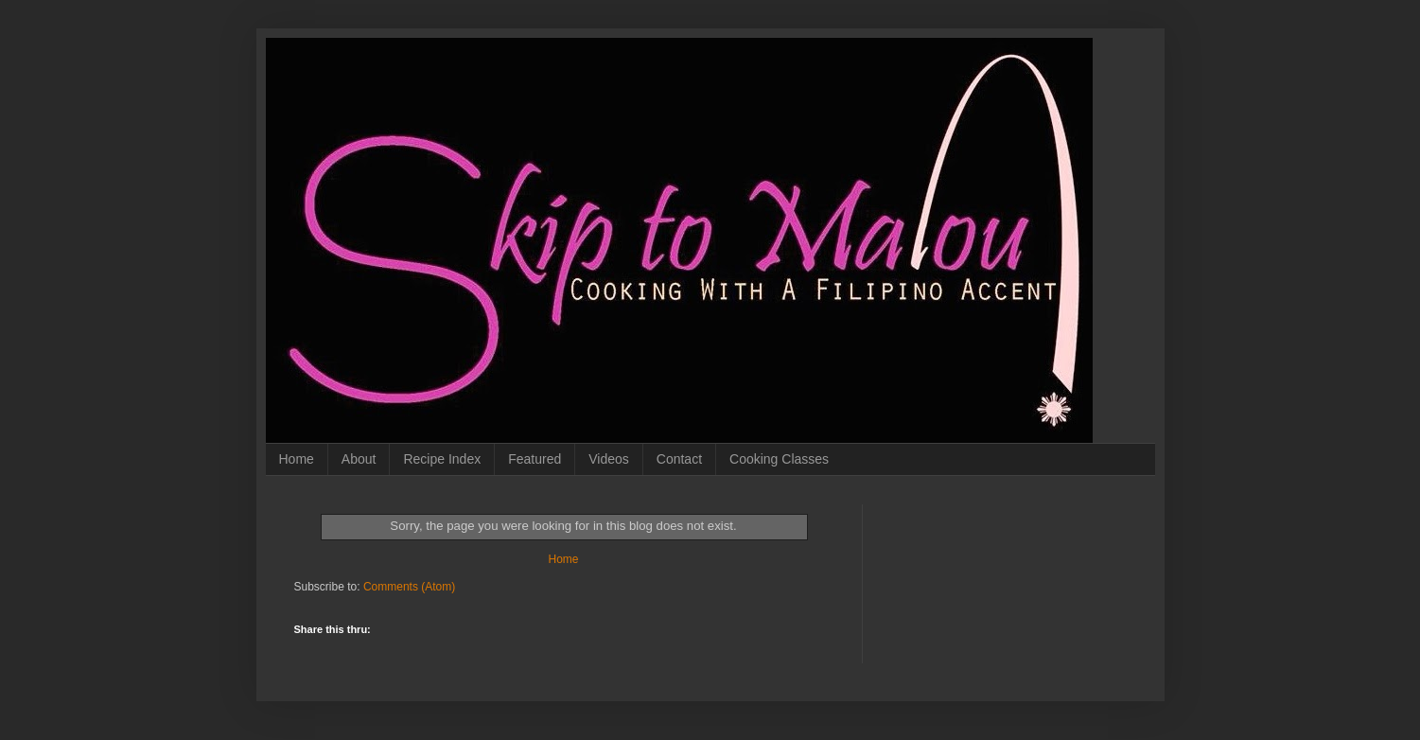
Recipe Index (442, 459)
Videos (608, 459)
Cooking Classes (779, 459)
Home (296, 459)
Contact (679, 459)
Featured (534, 459)
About (359, 459)
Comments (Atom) (409, 586)
